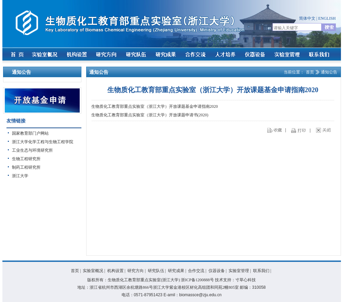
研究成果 (176, 270)
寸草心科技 (245, 280)
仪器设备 (216, 270)
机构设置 (115, 270)
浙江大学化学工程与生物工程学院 (42, 141)
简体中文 (307, 18)
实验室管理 (239, 270)
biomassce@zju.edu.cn (200, 294)
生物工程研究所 (26, 158)
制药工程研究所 (26, 167)
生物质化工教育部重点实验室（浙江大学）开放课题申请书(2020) (149, 115)
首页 (310, 72)
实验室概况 (93, 270)
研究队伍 (156, 270)
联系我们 (261, 270)
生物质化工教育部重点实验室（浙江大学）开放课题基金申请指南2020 (154, 106)
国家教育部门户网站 (30, 133)
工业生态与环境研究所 (32, 150)
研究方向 (135, 270)
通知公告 (329, 72)
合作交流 (196, 270)
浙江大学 (20, 175)
